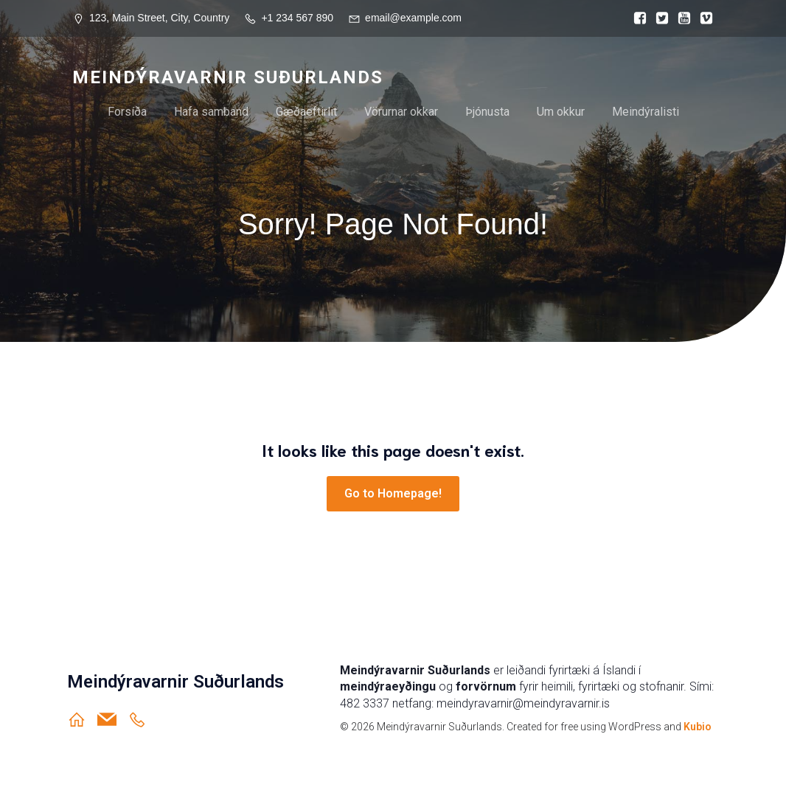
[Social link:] (636, 18)
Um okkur (561, 112)
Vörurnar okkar (401, 112)
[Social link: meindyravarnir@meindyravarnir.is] (112, 719)
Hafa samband (211, 112)
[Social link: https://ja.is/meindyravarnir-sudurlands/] (143, 719)
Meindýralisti (645, 112)
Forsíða (127, 112)
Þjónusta (487, 112)
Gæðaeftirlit (306, 112)
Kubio (698, 727)
